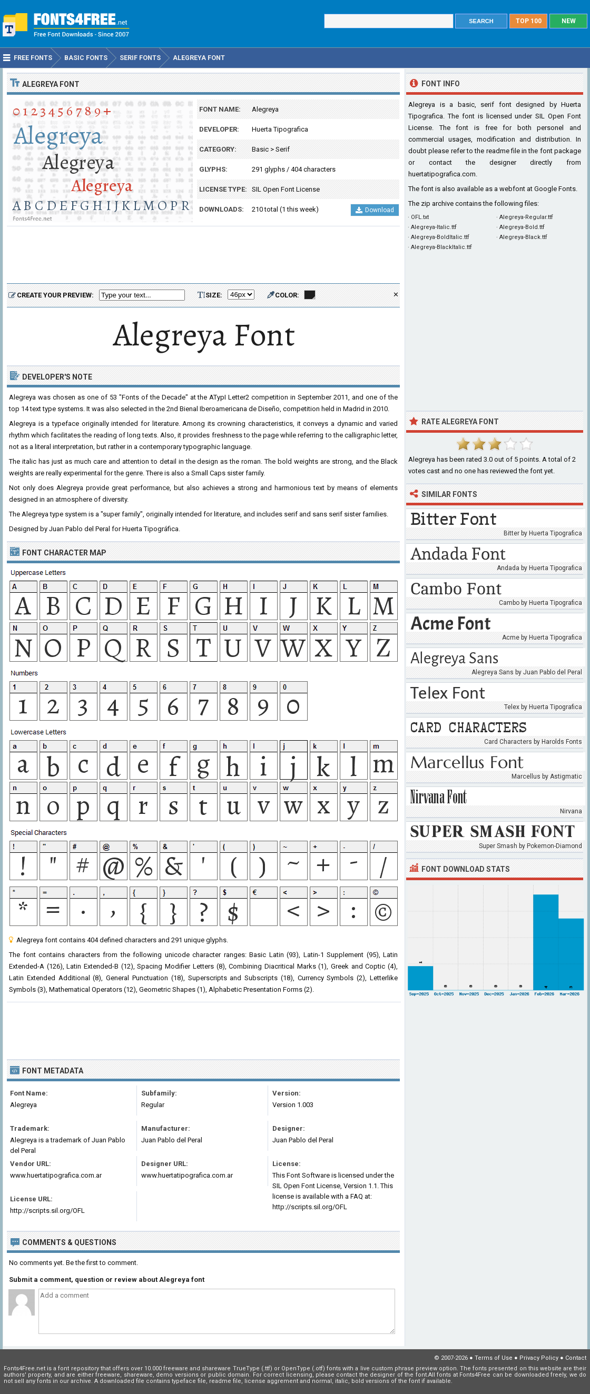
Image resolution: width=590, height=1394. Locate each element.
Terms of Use (494, 1358)
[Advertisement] (203, 255)
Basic (260, 149)
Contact (575, 1358)
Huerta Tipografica (280, 129)
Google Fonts (555, 189)
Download (375, 210)
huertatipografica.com (442, 174)
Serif (283, 149)
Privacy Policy (538, 1358)
